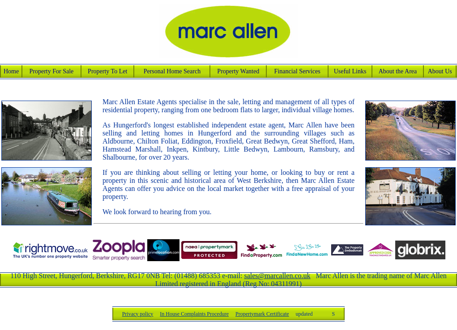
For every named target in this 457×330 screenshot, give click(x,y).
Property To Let (107, 71)
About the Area (398, 71)
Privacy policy (138, 314)
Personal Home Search (172, 71)
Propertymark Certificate (262, 314)
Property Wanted (238, 71)
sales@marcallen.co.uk (277, 275)
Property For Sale (52, 71)
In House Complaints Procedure (194, 314)
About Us (440, 71)
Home (11, 71)
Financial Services (297, 71)
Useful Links (350, 71)
